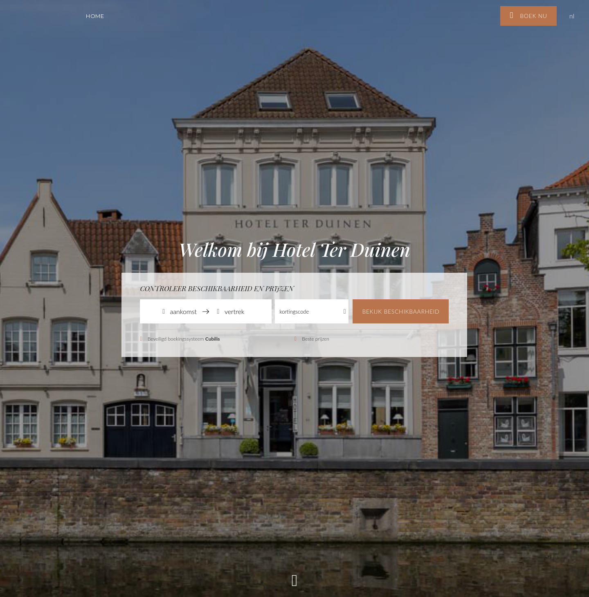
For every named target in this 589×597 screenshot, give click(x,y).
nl (571, 16)
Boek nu (528, 15)
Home (95, 16)
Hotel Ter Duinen (45, 12)
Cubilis (212, 339)
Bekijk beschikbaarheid (400, 311)
